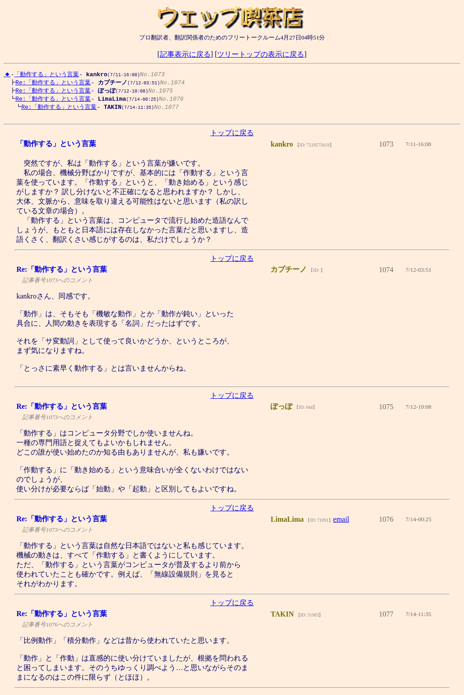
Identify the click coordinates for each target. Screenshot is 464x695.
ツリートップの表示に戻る (260, 54)
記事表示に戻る (185, 54)
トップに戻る (232, 136)
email (341, 522)
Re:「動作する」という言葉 (50, 82)
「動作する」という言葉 (46, 74)
